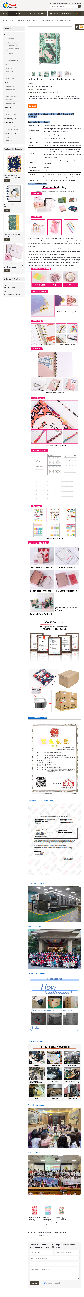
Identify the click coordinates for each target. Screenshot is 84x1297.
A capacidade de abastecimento (38, 92)
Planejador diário (10, 38)
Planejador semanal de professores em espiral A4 (12, 176)
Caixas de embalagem (36, 973)
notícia (22, 13)
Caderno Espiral (10, 86)
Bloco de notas (9, 93)
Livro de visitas (9, 99)
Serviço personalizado (36, 1041)
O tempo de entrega (34, 89)
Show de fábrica (39, 13)
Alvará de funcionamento (37, 718)
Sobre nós (66, 13)
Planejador (7, 35)
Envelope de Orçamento (12, 129)
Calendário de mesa (11, 111)
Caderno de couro (10, 103)
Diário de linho (9, 68)
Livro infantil (9, 137)
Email (32, 106)
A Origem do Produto (35, 86)
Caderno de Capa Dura (31, 20)
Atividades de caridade (36, 1152)
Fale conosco (54, 13)
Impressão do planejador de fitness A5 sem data (12, 235)
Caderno (19, 20)
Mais (7, 181)
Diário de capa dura (11, 75)
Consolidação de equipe (37, 1105)
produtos (13, 13)
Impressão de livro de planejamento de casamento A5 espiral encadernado (13, 266)
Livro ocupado (9, 140)
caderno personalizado (60, 1232)
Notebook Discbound (11, 96)
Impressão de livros (10, 134)
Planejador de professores (12, 57)
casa (5, 13)
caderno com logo (42, 1235)
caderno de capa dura (44, 1232)
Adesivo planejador (10, 119)
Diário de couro (9, 71)
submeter (34, 1283)
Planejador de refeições (12, 60)
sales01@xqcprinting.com (60, 3)
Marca (30, 83)
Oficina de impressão (36, 884)
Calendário (7, 107)
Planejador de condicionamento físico (14, 49)
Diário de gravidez (10, 78)
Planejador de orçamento (12, 42)
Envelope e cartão (9, 122)
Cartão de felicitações (11, 126)
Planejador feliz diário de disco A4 (13, 206)
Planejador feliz (9, 53)
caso (29, 13)
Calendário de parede (11, 114)
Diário (6, 65)
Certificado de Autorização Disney (41, 801)
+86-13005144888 (76, 3)
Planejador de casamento (12, 45)
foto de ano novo (34, 926)
